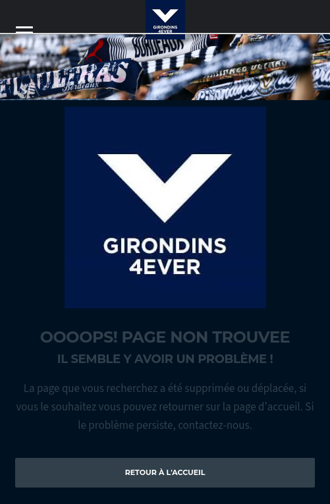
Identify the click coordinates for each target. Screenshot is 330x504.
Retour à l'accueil (165, 472)
